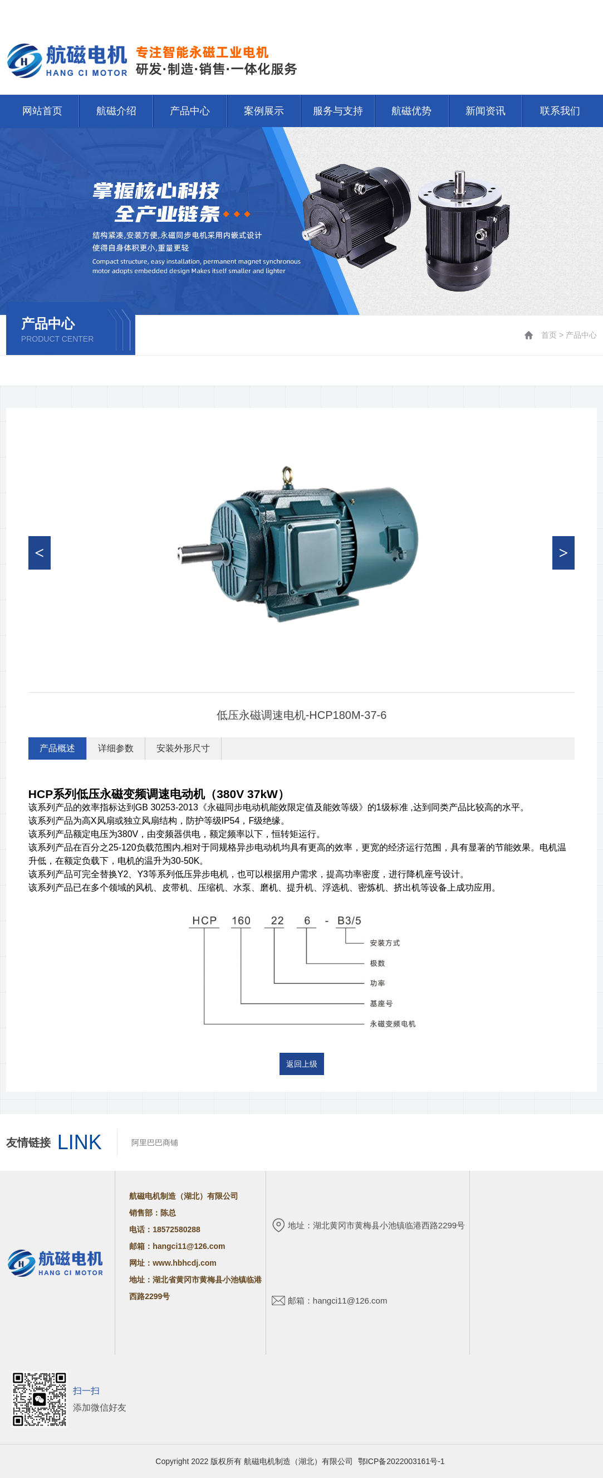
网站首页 (537, 12)
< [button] (39, 552)
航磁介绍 (116, 110)
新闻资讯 (485, 110)
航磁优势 (411, 110)
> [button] (563, 552)
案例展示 (264, 110)
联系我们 (581, 12)
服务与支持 (338, 110)
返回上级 (301, 1063)
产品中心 (190, 110)
